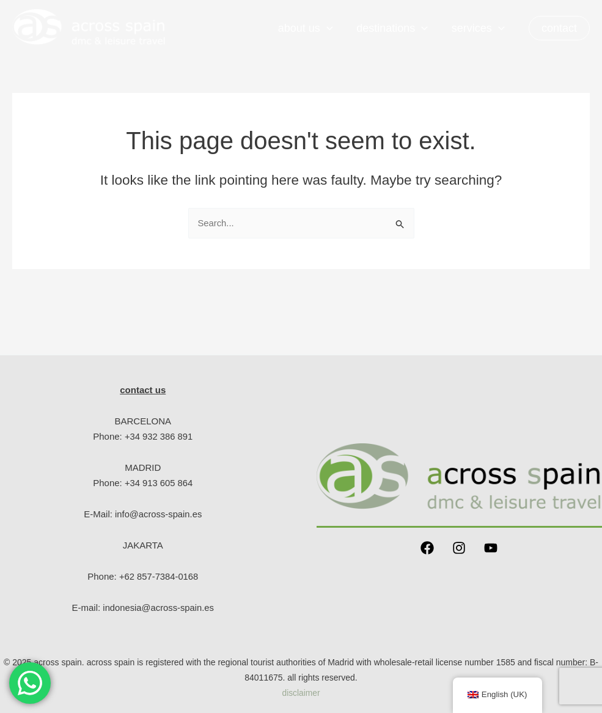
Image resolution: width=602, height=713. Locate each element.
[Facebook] (427, 548)
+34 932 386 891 (158, 436)
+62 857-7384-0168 (159, 576)
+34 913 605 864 (158, 483)
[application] (330, 28)
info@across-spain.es (158, 514)
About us (309, 28)
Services (478, 28)
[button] (559, 28)
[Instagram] (459, 548)
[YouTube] (490, 548)
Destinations (394, 28)
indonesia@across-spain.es (158, 607)
